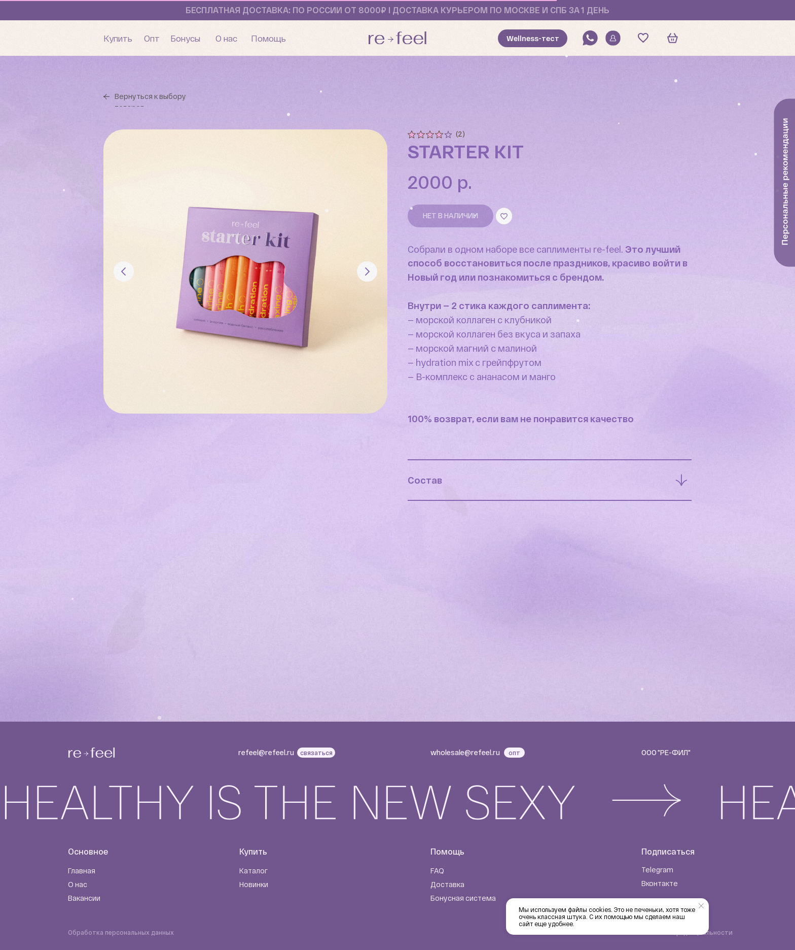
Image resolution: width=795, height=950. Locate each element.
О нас (226, 38)
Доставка (447, 884)
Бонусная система (463, 898)
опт (514, 752)
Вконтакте (659, 883)
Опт (152, 38)
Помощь (268, 38)
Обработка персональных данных (121, 932)
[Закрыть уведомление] (701, 906)
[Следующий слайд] (367, 271)
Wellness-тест (533, 38)
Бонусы (185, 38)
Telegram (657, 869)
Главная (81, 870)
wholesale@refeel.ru (465, 752)
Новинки (253, 884)
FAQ (437, 870)
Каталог (253, 870)
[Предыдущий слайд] (124, 271)
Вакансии (84, 898)
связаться (316, 752)
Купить (117, 38)
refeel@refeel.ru (266, 752)
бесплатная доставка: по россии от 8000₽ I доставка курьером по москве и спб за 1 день (397, 10)
